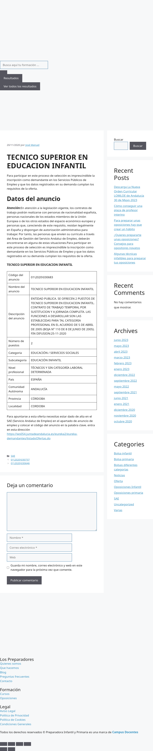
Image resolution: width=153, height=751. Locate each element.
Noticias (119, 475)
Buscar (118, 139)
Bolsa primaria (124, 459)
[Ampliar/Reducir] (3, 744)
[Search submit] (3, 72)
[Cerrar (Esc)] (27, 744)
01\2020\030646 (20, 463)
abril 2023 (120, 352)
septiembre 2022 (125, 381)
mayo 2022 (121, 386)
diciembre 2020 (124, 410)
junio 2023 (121, 340)
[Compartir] (19, 744)
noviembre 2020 (125, 415)
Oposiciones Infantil (127, 487)
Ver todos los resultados (20, 86)
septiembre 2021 (125, 392)
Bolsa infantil (123, 453)
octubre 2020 (123, 421)
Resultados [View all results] (11, 78)
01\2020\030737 (20, 459)
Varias (118, 510)
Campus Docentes (125, 732)
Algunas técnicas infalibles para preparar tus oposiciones (130, 258)
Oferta (118, 481)
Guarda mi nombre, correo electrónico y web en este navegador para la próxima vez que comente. (46, 567)
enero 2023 (121, 369)
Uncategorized (124, 504)
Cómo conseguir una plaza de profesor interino (128, 210)
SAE (13, 456)
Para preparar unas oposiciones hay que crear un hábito (128, 224)
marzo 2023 (122, 357)
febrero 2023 (122, 363)
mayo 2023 (121, 346)
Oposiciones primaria (128, 493)
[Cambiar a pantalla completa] (11, 744)
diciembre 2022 (124, 375)
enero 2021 (121, 404)
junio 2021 (121, 398)
